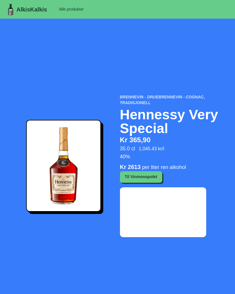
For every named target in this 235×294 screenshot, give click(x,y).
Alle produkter (71, 9)
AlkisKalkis (26, 9)
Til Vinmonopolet (141, 176)
